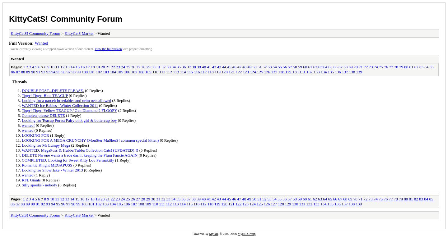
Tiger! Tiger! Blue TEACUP (45, 95)
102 (99, 72)
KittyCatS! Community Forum (65, 19)
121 (232, 72)
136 (338, 72)
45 (229, 67)
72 (366, 67)
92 (43, 72)
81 (411, 67)
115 (190, 72)
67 (340, 67)
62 (315, 67)
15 (78, 67)
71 (361, 67)
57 (290, 67)
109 (148, 72)
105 (120, 72)
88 (23, 72)
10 (52, 67)
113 (176, 72)
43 (219, 67)
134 (324, 72)
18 (93, 67)
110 (155, 72)
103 (106, 72)
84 (426, 67)
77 (391, 67)
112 (169, 72)
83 (421, 67)
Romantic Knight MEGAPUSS (47, 165)
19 (98, 67)
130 (295, 72)
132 (309, 72)
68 (345, 67)
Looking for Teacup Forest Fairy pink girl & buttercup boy (69, 120)
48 (244, 67)
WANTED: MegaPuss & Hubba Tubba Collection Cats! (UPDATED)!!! (80, 150)
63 (320, 67)
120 (225, 72)
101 (92, 72)
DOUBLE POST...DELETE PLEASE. (53, 90)
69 (350, 67)
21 (108, 67)
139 (359, 72)
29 (148, 67)
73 (371, 67)
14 (73, 67)
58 (295, 67)
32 (163, 67)
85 (431, 67)
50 (255, 67)
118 (211, 72)
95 (58, 72)
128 (281, 72)
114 (183, 72)
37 (189, 67)
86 (13, 72)
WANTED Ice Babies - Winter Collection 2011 (60, 105)
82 (416, 67)
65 (330, 67)
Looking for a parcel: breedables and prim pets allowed (66, 100)
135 (331, 72)
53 (270, 67)
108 (141, 72)
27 (138, 67)
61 (310, 67)
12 (62, 67)
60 (305, 67)
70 (356, 67)
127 (274, 72)
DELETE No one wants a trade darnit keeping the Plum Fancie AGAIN (80, 155)
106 (127, 72)
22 (113, 67)
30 (154, 67)
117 (204, 72)
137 (345, 72)
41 (209, 67)
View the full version (108, 49)
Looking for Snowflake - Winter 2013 (52, 170)
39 (199, 67)
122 (239, 72)
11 (57, 67)
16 (83, 67)
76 (386, 67)
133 (317, 72)
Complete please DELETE (43, 115)
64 (325, 67)
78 (396, 67)
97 (69, 72)
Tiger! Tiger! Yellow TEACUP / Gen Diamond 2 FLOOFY (69, 110)
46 (234, 67)
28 (143, 67)
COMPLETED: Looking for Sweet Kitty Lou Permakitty (68, 160)
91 (38, 72)
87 (18, 72)
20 (103, 67)
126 (267, 72)
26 (133, 67)
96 (64, 72)
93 (48, 72)
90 (33, 72)
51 (260, 67)
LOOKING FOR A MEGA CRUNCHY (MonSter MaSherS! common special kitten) (91, 140)
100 (85, 72)
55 (280, 67)
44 (224, 67)
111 (162, 72)
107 (134, 72)
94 (53, 72)
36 (184, 67)
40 (204, 67)
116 (197, 72)
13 (67, 67)
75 (381, 67)
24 (123, 67)
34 (174, 67)
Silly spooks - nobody (39, 185)
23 (118, 67)
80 (406, 67)
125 (260, 72)
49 (249, 67)
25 (128, 67)
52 (265, 67)
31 (158, 67)
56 (285, 67)
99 (79, 72)
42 (214, 67)
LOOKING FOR (36, 135)
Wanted (41, 43)
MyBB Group (246, 234)
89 (28, 72)
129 (288, 72)
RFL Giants (31, 180)
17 (88, 67)
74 (376, 67)
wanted (28, 130)
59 (300, 67)
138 (352, 72)
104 (113, 72)
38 (194, 67)
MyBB (213, 234)
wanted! (28, 125)
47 (239, 67)
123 (246, 72)
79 (401, 67)
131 (303, 72)
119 (218, 72)
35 (179, 67)
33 (168, 67)
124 (253, 72)
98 (74, 72)
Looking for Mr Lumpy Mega (46, 145)
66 (336, 67)
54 (275, 67)
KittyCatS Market (78, 33)
